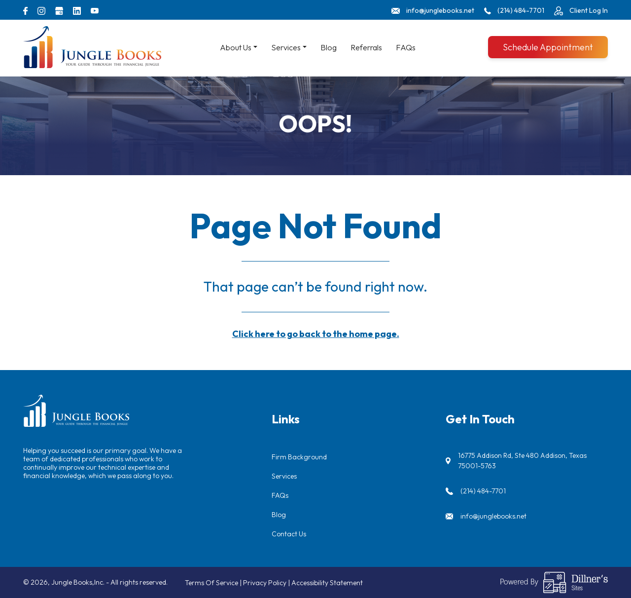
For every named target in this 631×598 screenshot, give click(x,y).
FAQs (406, 47)
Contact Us (289, 533)
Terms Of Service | (214, 582)
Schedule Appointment (548, 47)
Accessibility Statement (327, 582)
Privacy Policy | (267, 582)
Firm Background (299, 456)
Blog (328, 47)
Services (284, 476)
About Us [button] (235, 47)
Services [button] (286, 47)
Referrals (366, 47)
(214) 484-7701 (483, 490)
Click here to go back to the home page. (315, 333)
